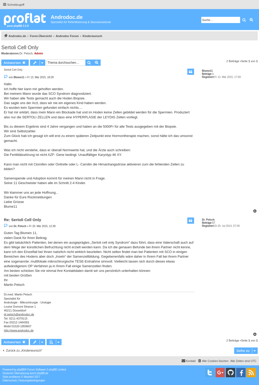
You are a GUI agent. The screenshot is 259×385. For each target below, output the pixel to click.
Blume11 (207, 70)
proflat (12, 376)
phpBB (21, 369)
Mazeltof (29, 376)
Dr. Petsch (26, 53)
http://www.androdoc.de (19, 330)
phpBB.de (42, 373)
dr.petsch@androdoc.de (19, 314)
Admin (38, 53)
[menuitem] (212, 361)
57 (213, 222)
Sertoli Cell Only (19, 47)
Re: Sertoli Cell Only (22, 219)
